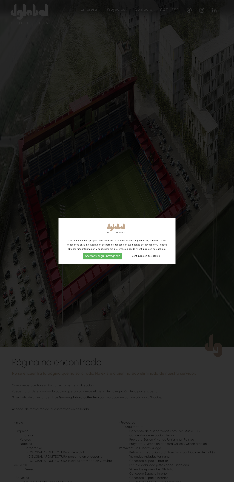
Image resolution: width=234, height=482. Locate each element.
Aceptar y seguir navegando (102, 254)
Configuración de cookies (146, 254)
